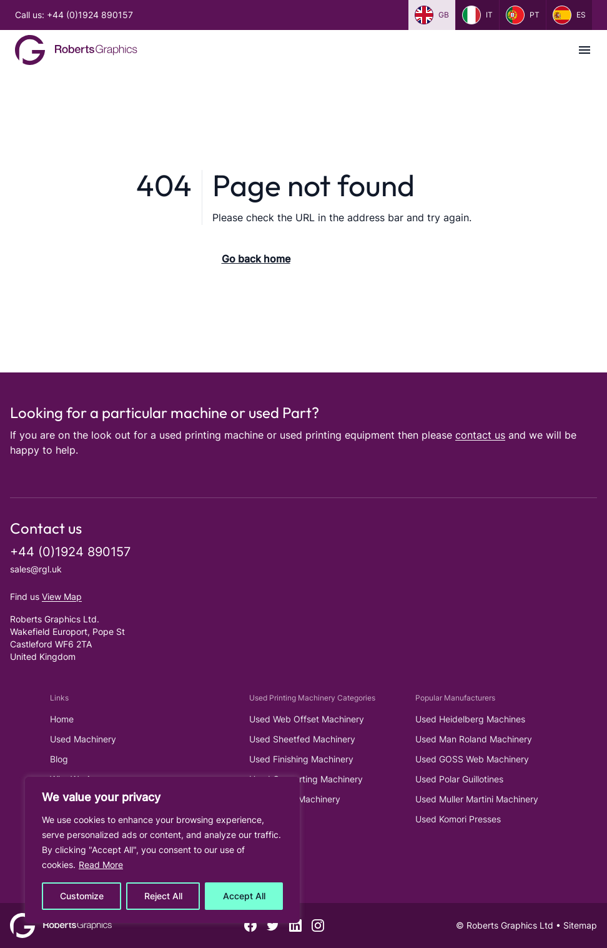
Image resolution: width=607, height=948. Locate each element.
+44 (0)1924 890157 (70, 551)
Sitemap (580, 925)
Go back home (256, 258)
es (569, 15)
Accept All (244, 896)
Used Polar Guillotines (459, 779)
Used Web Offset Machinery (306, 719)
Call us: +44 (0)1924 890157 (74, 14)
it (477, 15)
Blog (59, 759)
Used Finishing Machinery (301, 759)
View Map (62, 596)
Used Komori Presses (458, 819)
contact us (480, 435)
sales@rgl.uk (36, 569)
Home (62, 719)
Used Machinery (83, 739)
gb (432, 15)
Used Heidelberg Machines (470, 719)
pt (523, 15)
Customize (82, 896)
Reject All (163, 896)
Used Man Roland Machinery (473, 739)
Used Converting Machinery (306, 779)
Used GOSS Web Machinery (472, 759)
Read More (101, 864)
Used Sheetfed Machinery (302, 739)
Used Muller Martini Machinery (476, 799)
